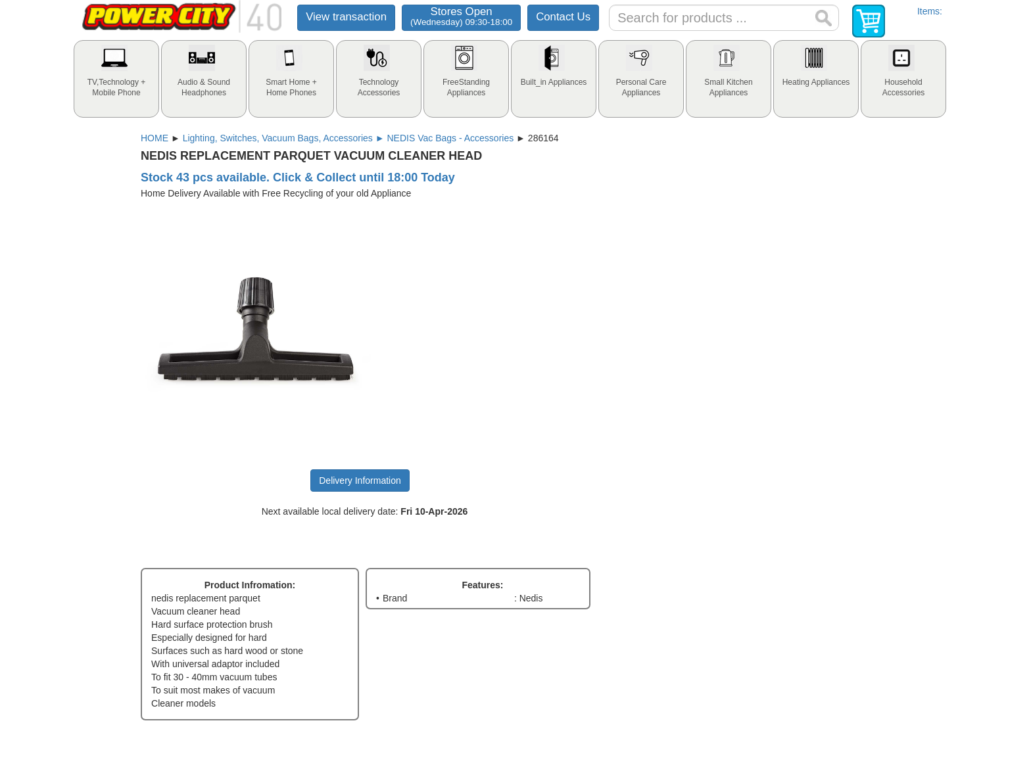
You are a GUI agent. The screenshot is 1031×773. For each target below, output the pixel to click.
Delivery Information (360, 480)
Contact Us (563, 17)
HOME (154, 138)
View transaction (346, 17)
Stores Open (461, 16)
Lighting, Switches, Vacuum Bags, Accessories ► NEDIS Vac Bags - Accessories (348, 138)
